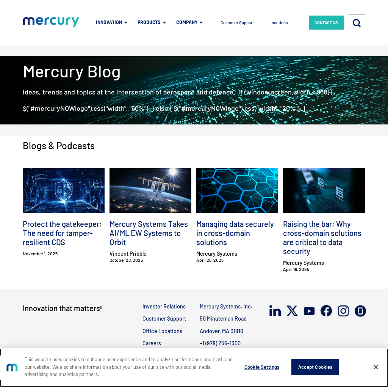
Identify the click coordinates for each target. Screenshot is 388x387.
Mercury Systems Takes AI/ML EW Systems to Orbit (149, 233)
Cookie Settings (261, 367)
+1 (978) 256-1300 (220, 343)
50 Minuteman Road (223, 318)
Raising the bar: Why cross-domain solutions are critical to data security (322, 237)
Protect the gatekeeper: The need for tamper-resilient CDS (62, 233)
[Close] (376, 367)
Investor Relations (164, 306)
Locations (278, 22)
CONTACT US (326, 22)
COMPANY (186, 22)
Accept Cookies (315, 367)
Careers (151, 343)
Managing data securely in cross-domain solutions (235, 233)
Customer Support (237, 22)
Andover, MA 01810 (221, 331)
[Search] (356, 22)
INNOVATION (109, 22)
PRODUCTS (149, 22)
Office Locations (162, 331)
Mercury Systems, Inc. (226, 306)
